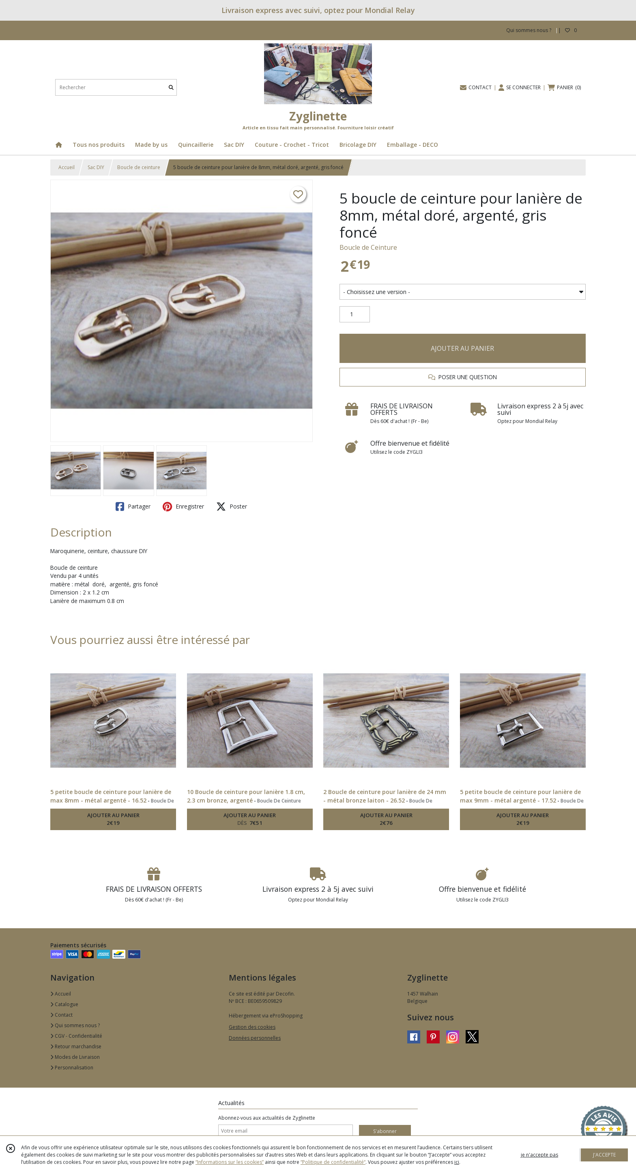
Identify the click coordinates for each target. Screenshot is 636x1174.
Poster (231, 506)
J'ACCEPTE (604, 1154)
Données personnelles (255, 1037)
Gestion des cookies (252, 1027)
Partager (133, 506)
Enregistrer (183, 506)
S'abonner (385, 1131)
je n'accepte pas (539, 1154)
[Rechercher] (171, 87)
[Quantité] (354, 314)
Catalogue (64, 1004)
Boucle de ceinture (138, 167)
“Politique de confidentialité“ (333, 1162)
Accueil (66, 167)
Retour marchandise (75, 1046)
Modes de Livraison (75, 1057)
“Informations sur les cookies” (230, 1162)
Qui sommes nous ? (75, 1025)
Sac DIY (96, 167)
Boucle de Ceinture (368, 247)
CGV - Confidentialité (76, 1035)
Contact (61, 1014)
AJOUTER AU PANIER (462, 348)
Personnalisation (71, 1067)
